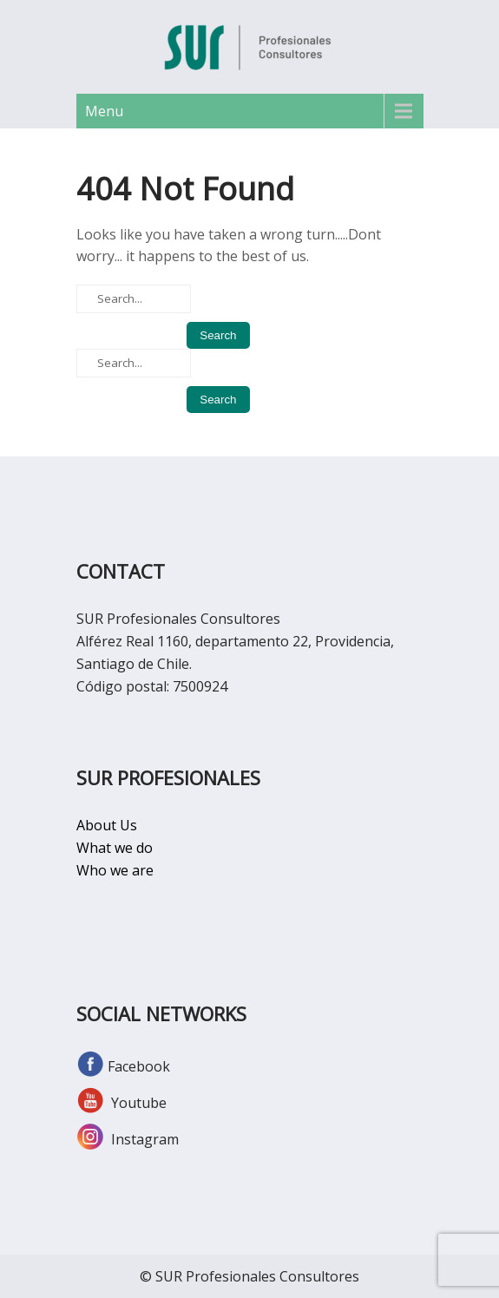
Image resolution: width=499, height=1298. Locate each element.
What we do (114, 847)
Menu (104, 111)
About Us (106, 825)
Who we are (115, 870)
